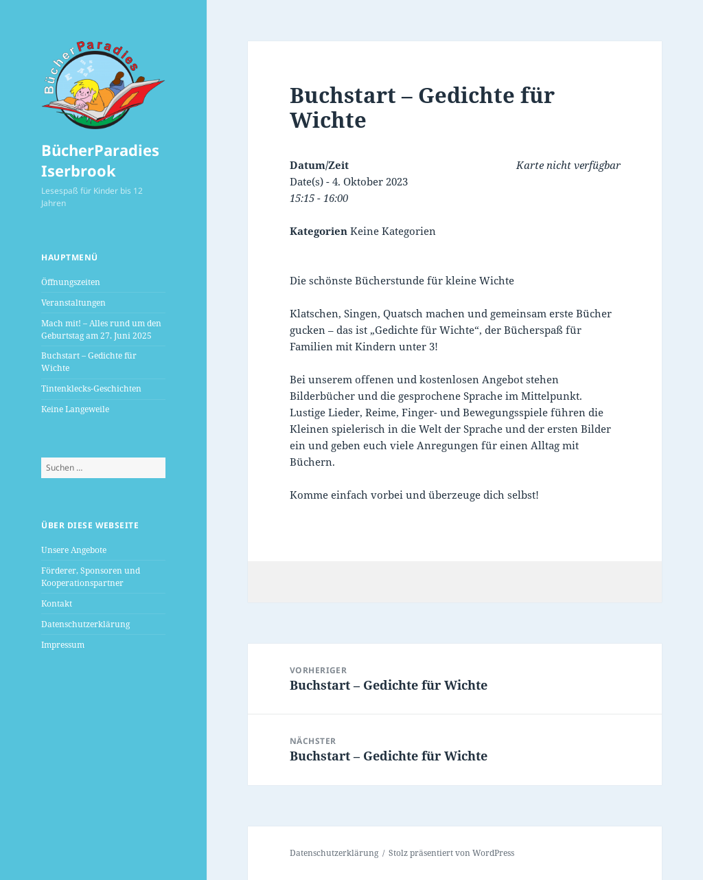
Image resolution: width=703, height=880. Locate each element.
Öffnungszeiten (70, 282)
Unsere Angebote (73, 550)
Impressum (62, 645)
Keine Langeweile (75, 409)
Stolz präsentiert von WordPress (451, 853)
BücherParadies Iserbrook (100, 160)
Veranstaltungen (73, 302)
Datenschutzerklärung (85, 624)
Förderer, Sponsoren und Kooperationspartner (90, 577)
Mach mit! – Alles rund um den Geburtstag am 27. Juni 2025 (101, 329)
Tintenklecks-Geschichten (91, 388)
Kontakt (56, 603)
